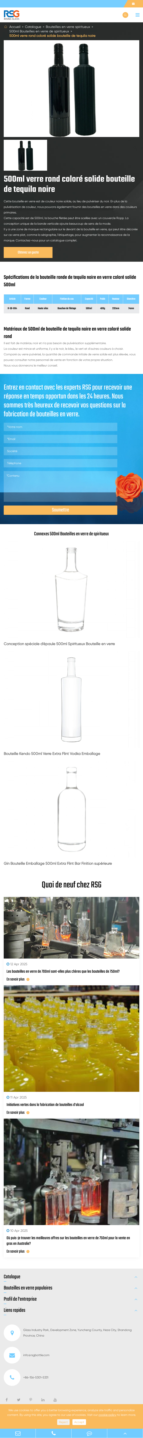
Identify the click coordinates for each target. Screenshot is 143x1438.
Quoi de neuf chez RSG (71, 885)
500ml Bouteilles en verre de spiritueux (39, 31)
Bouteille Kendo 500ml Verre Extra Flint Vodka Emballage (52, 754)
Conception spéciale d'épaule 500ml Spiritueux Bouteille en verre (59, 644)
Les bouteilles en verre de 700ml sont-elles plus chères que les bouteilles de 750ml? (63, 971)
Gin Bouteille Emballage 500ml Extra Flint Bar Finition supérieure (58, 863)
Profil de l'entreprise (20, 1299)
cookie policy (107, 1415)
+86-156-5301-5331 (26, 1377)
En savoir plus (18, 979)
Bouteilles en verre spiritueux (68, 27)
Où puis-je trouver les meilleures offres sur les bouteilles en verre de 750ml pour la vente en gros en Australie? (68, 1240)
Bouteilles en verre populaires (28, 1288)
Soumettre (60, 510)
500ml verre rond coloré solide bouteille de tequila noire (52, 36)
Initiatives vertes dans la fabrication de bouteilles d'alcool (45, 1105)
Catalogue (33, 27)
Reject (63, 1422)
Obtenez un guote (28, 252)
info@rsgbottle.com (27, 1355)
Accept (79, 1422)
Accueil (14, 27)
